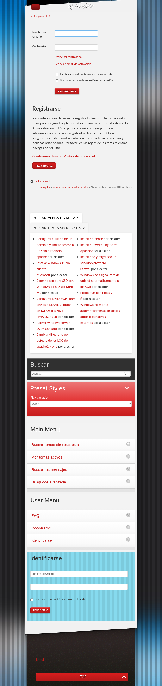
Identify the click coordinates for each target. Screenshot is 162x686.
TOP (83, 677)
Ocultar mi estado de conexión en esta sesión (84, 80)
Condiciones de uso (46, 156)
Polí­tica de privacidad (79, 156)
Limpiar (41, 659)
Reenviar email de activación (73, 64)
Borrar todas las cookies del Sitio (71, 187)
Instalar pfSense (91, 239)
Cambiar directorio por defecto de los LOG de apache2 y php (53, 340)
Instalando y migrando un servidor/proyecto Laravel (98, 263)
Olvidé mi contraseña (68, 57)
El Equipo (45, 187)
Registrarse (44, 165)
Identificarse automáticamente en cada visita (84, 74)
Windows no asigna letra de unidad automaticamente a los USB (100, 281)
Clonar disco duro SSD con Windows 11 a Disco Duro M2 (55, 286)
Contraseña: (39, 46)
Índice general (38, 16)
